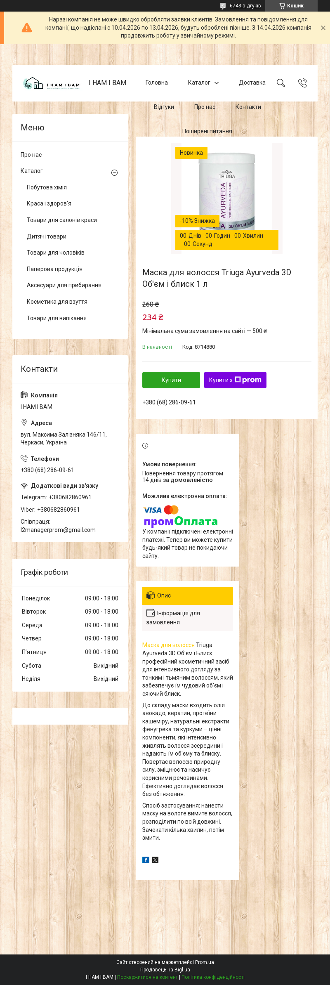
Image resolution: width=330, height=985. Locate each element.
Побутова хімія (47, 187)
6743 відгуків (245, 6)
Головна (157, 82)
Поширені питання (207, 131)
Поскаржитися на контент (147, 977)
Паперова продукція (54, 269)
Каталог (199, 82)
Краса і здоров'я (49, 203)
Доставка (252, 82)
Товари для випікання (57, 318)
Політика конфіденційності (213, 977)
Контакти (248, 107)
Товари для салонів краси (62, 220)
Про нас (204, 107)
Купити (171, 380)
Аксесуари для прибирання (64, 285)
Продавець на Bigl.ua (165, 970)
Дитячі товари (46, 236)
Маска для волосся (168, 645)
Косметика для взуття (57, 301)
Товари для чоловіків (56, 252)
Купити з (235, 380)
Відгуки (164, 107)
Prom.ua (204, 962)
